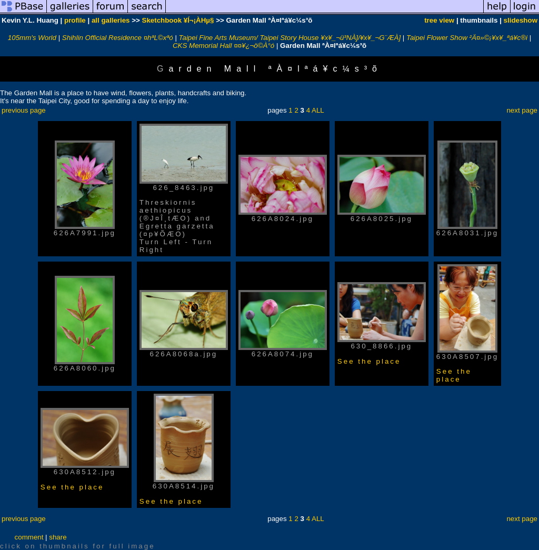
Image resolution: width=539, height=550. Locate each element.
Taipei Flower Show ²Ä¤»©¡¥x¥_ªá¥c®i (466, 38)
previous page (24, 110)
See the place (369, 361)
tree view (439, 20)
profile (75, 20)
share (57, 537)
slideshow (520, 20)
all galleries (111, 20)
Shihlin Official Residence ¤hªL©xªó (117, 38)
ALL (318, 110)
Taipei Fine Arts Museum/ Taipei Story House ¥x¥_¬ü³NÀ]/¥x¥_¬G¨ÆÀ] (290, 38)
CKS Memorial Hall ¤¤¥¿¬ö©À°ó (223, 45)
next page (521, 110)
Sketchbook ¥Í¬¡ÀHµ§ (178, 20)
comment (29, 537)
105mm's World (32, 38)
